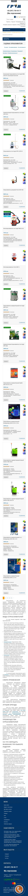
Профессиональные (12, 53)
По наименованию (13, 47)
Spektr (4, 711)
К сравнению (22, 90)
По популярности (22, 47)
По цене (6, 47)
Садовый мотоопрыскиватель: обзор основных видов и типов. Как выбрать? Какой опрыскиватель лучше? (12, 836)
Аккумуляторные (7, 51)
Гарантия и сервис (8, 811)
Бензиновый (6, 655)
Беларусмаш (15, 711)
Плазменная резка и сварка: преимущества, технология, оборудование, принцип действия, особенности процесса (13, 841)
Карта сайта (6, 805)
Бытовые (5, 53)
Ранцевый (20, 51)
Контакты (6, 821)
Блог (5, 815)
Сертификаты (7, 819)
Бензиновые (14, 51)
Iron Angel (23, 710)
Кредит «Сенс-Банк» (8, 807)
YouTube (6, 858)
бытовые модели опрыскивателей (12, 714)
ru (14, 16)
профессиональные (16, 712)
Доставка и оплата (8, 809)
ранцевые (6, 674)
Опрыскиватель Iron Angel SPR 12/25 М (12, 151)
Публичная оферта (8, 823)
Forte (7, 711)
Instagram (7, 854)
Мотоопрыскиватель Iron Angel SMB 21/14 (13, 228)
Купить (6, 91)
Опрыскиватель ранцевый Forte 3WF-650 (13, 189)
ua (16, 16)
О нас (5, 817)
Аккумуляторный (7, 642)
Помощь (5, 813)
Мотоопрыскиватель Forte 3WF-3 (11, 267)
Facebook (7, 856)
